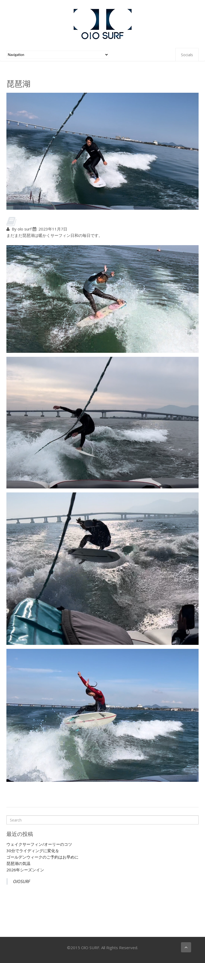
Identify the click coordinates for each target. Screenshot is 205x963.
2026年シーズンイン (25, 869)
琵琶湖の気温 (18, 863)
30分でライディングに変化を (32, 850)
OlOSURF (21, 881)
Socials (187, 54)
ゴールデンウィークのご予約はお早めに (42, 857)
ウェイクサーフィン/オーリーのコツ (39, 844)
